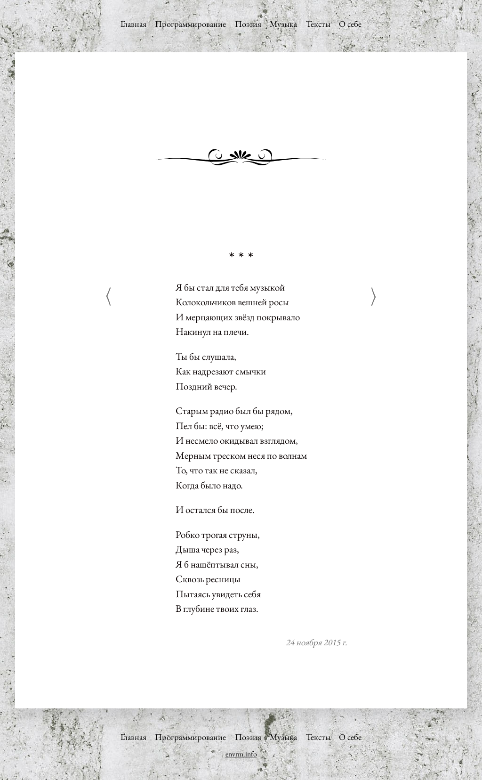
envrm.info (241, 754)
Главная (133, 23)
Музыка (283, 23)
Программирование (190, 23)
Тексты (318, 23)
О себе (350, 23)
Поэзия (248, 23)
